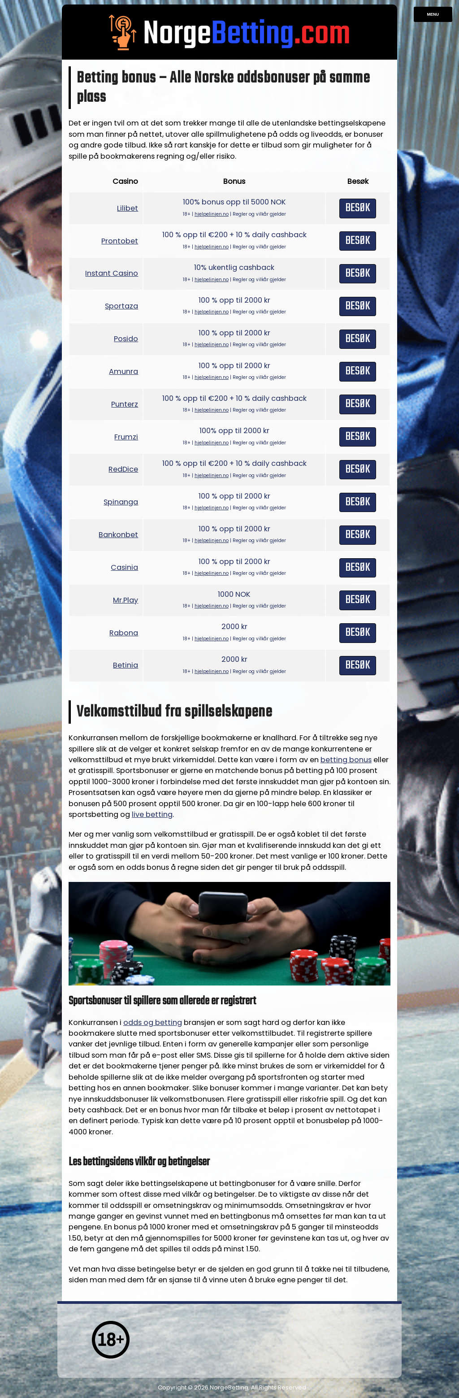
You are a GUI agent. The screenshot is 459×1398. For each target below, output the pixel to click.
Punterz (124, 404)
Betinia (125, 665)
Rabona (123, 633)
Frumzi (126, 437)
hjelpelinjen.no (212, 214)
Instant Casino (111, 273)
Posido (126, 339)
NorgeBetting (229, 1387)
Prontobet (119, 241)
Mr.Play (125, 600)
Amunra (123, 371)
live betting (152, 814)
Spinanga (121, 502)
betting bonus (346, 760)
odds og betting (152, 1022)
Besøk (357, 208)
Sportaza (121, 306)
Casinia (124, 567)
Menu (433, 14)
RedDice (123, 469)
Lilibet (127, 208)
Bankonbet (118, 535)
